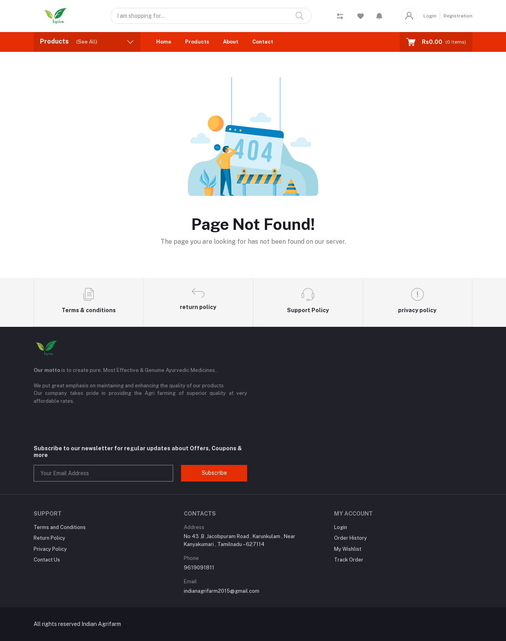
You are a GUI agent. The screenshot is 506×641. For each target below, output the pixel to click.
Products (197, 42)
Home (163, 42)
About (230, 42)
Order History (350, 538)
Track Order (348, 560)
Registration (458, 16)
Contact (262, 42)
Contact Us (47, 560)
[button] (379, 15)
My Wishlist (347, 549)
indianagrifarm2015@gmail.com (221, 591)
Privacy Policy (50, 549)
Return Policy (49, 538)
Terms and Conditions (60, 527)
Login (429, 16)
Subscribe (214, 473)
